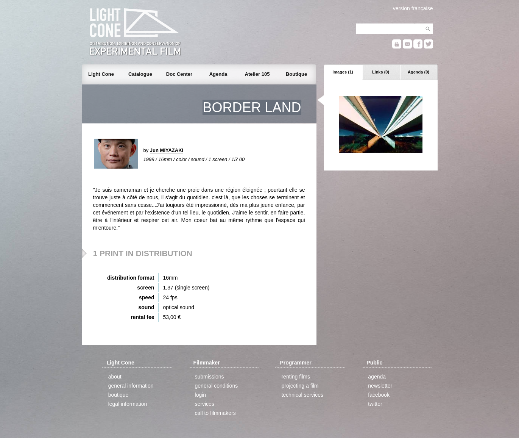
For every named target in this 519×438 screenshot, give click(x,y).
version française (413, 8)
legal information (127, 404)
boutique (118, 395)
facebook (379, 395)
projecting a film (299, 386)
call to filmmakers (215, 413)
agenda (377, 377)
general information (131, 386)
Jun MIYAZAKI (166, 150)
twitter (375, 404)
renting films (295, 377)
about (115, 377)
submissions (209, 377)
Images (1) (342, 72)
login (200, 395)
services (204, 404)
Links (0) (380, 72)
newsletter (380, 386)
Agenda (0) (418, 72)
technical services (302, 395)
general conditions (216, 386)
